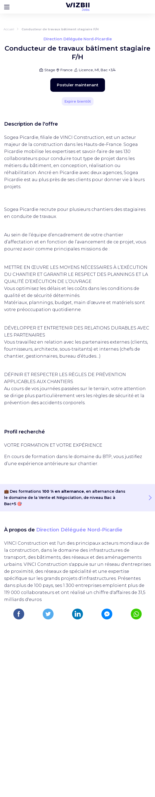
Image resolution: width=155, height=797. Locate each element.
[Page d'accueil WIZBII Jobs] (77, 7)
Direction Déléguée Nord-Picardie (79, 530)
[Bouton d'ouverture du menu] (7, 6)
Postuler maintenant (77, 85)
